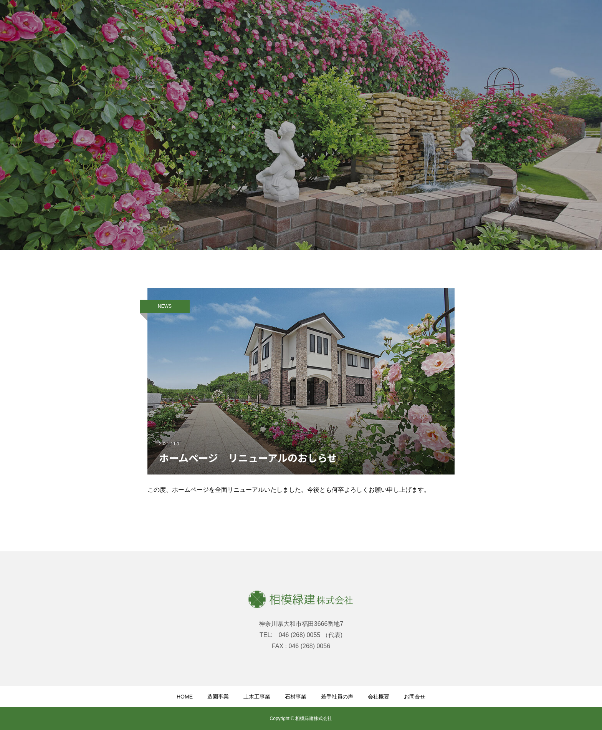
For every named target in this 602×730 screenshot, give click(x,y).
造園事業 (218, 697)
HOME (185, 697)
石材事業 (295, 697)
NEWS (165, 306)
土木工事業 (256, 697)
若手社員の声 (337, 697)
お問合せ (414, 697)
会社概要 (378, 697)
